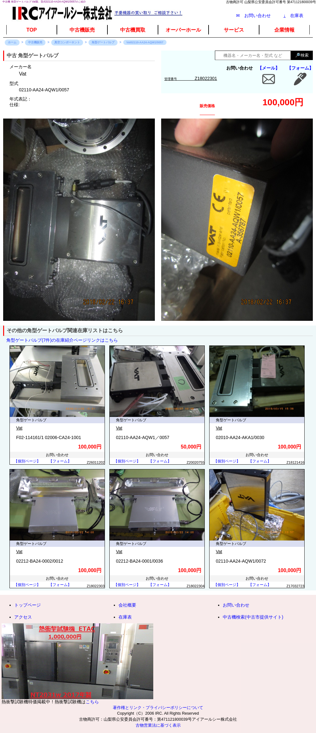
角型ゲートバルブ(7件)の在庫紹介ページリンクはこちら (62, 340)
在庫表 (293, 15)
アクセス (23, 617)
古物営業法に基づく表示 (158, 725)
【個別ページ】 (27, 461)
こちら (92, 701)
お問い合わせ (236, 605)
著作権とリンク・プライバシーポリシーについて (158, 708)
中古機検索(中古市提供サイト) (253, 617)
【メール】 (269, 67)
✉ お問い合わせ (253, 15)
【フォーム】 (300, 67)
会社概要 (127, 605)
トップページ (27, 605)
